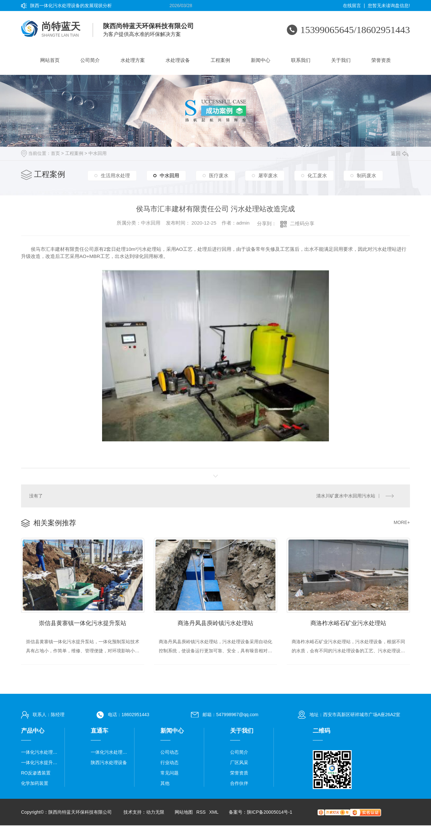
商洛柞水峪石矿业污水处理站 (348, 623)
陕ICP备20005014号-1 (269, 812)
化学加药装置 (34, 783)
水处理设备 (178, 60)
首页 (55, 153)
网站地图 (184, 812)
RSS (201, 812)
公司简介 (90, 60)
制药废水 (366, 175)
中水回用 (97, 153)
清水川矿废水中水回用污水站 (345, 495)
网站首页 (50, 60)
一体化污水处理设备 (40, 752)
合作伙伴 (239, 783)
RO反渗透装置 (36, 773)
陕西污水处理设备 (109, 763)
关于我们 (341, 60)
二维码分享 (302, 223)
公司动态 (169, 752)
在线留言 (352, 5)
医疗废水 (218, 175)
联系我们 (300, 60)
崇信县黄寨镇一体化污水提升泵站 (82, 623)
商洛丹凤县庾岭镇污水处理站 (215, 623)
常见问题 (169, 773)
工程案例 (220, 60)
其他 (164, 783)
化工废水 (317, 175)
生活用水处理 (115, 175)
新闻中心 (260, 60)
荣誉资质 (381, 60)
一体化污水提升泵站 (40, 763)
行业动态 (169, 763)
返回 (399, 153)
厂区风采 (239, 763)
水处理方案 (133, 60)
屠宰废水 (268, 175)
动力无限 (155, 812)
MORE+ (402, 522)
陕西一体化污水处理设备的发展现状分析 (71, 5)
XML (213, 812)
